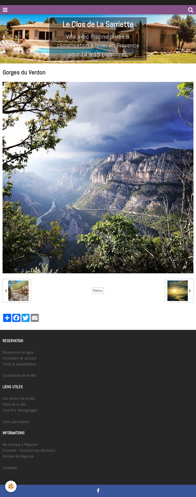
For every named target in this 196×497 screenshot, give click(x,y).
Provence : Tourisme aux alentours (29, 450)
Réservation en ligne (18, 352)
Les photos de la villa (19, 398)
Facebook (10, 467)
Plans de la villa (14, 404)
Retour (98, 290)
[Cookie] (11, 486)
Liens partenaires (16, 421)
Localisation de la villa (19, 375)
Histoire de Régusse (18, 456)
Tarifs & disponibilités (19, 364)
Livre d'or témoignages (20, 410)
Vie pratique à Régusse (20, 444)
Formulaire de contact (19, 358)
